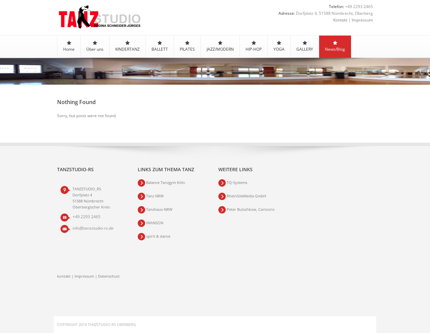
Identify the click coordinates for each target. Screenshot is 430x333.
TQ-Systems (237, 182)
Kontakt (340, 20)
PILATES (187, 46)
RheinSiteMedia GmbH (246, 195)
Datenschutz (109, 276)
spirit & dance (158, 236)
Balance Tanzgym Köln (165, 182)
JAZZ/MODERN (220, 46)
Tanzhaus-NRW (159, 209)
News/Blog (335, 46)
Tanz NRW (155, 195)
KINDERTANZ (127, 46)
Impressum (362, 20)
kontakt (64, 276)
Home (69, 46)
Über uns (94, 46)
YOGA (279, 46)
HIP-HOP (254, 46)
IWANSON (154, 222)
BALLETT (160, 46)
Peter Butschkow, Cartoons (250, 209)
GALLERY (304, 46)
